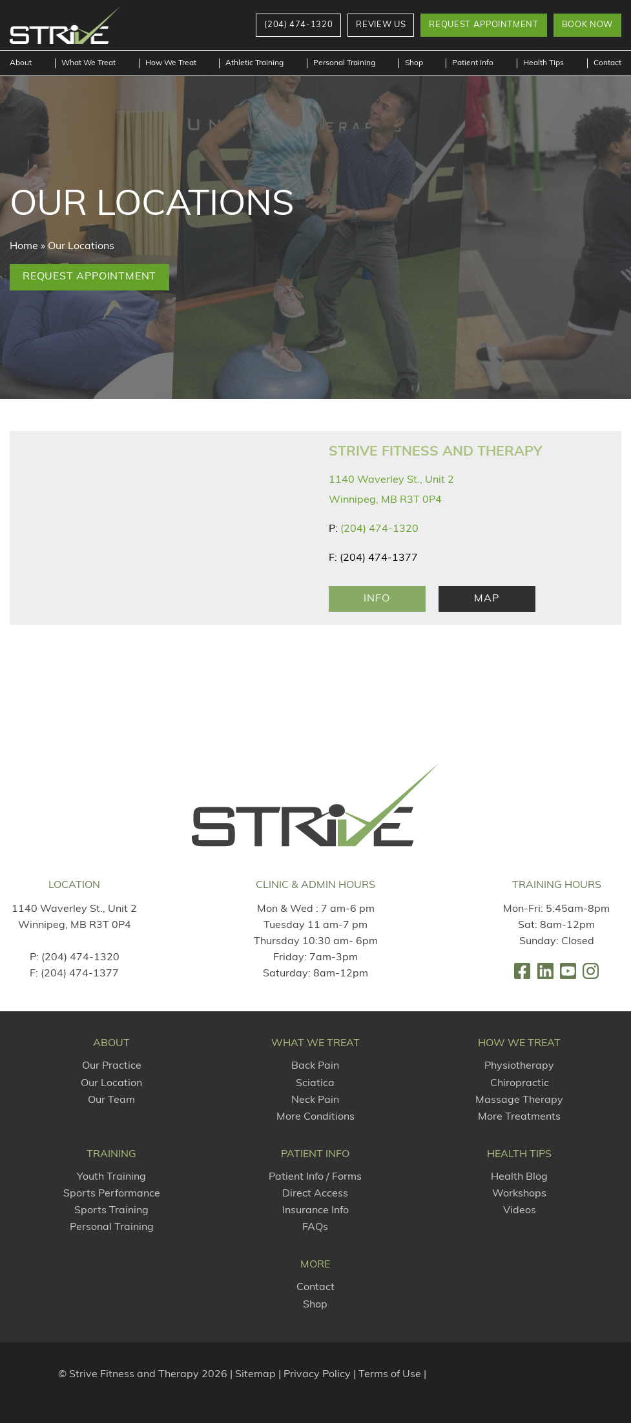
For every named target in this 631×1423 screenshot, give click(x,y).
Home (24, 246)
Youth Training (111, 1177)
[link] (522, 971)
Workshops (519, 1194)
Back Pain (315, 1066)
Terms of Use (389, 1374)
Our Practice (111, 1066)
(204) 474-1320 (379, 529)
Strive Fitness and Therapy (435, 452)
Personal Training (344, 63)
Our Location (111, 1083)
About (21, 63)
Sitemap (255, 1374)
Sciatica (315, 1083)
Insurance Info (315, 1211)
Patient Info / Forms (315, 1177)
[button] (298, 25)
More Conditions (315, 1117)
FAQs (315, 1227)
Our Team (111, 1100)
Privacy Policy (317, 1374)
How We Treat (170, 63)
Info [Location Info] (376, 599)
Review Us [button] (381, 25)
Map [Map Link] (486, 599)
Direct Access (315, 1194)
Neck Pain (315, 1100)
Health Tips (543, 63)
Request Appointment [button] (483, 25)
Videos (519, 1211)
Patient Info (472, 63)
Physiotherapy (519, 1066)
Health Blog (519, 1177)
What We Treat (88, 63)
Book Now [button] (587, 25)
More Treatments (519, 1117)
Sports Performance (111, 1194)
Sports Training (111, 1211)
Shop (414, 63)
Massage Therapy (519, 1100)
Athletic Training (254, 63)
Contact (607, 63)
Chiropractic (519, 1083)
